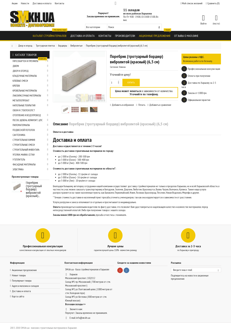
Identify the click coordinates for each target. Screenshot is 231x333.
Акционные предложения (24, 270)
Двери (30, 66)
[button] (49, 35)
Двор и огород (30, 71)
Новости (25, 3)
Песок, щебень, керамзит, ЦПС (30, 120)
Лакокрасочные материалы (30, 95)
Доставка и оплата (42, 3)
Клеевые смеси (30, 80)
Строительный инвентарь (30, 149)
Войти (203, 23)
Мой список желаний (191, 3)
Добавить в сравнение (160, 104)
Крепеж (30, 85)
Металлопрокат (30, 100)
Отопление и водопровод (30, 115)
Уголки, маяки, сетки (30, 154)
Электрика (30, 169)
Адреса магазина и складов (25, 285)
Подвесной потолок (30, 130)
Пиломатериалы (30, 125)
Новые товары (19, 275)
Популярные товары (21, 280)
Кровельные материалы (30, 90)
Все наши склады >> (75, 304)
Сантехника (30, 135)
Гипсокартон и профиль (30, 61)
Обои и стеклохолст (24, 110)
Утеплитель (30, 159)
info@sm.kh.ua (83, 317)
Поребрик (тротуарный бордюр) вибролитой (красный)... (34, 189)
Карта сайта (18, 296)
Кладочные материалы (30, 75)
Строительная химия (30, 139)
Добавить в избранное (123, 104)
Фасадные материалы (30, 164)
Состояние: (114, 67)
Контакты (59, 3)
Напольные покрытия (30, 105)
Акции (15, 3)
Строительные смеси (30, 144)
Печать (141, 104)
